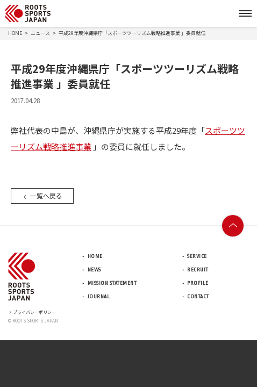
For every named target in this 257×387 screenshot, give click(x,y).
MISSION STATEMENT (112, 283)
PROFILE (198, 283)
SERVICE (197, 256)
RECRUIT (198, 270)
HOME (15, 33)
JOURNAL (99, 296)
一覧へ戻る (42, 195)
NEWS (94, 270)
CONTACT (198, 296)
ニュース (40, 33)
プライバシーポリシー (32, 312)
